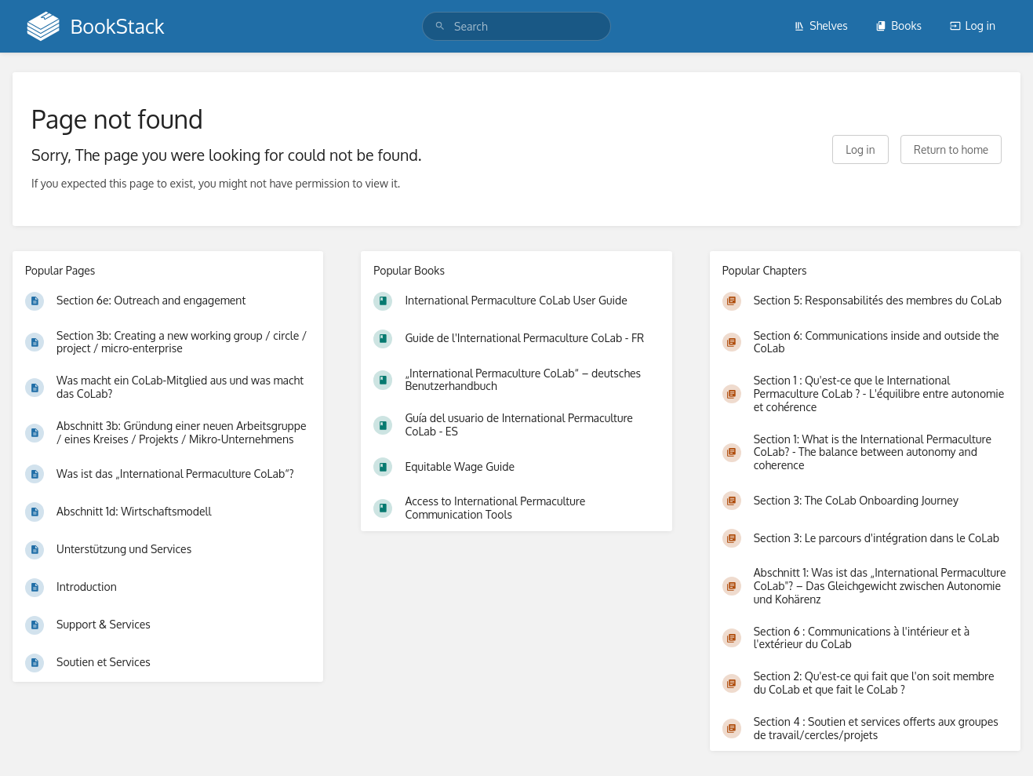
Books (898, 25)
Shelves (821, 25)
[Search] (440, 26)
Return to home (951, 149)
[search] (516, 26)
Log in (972, 25)
